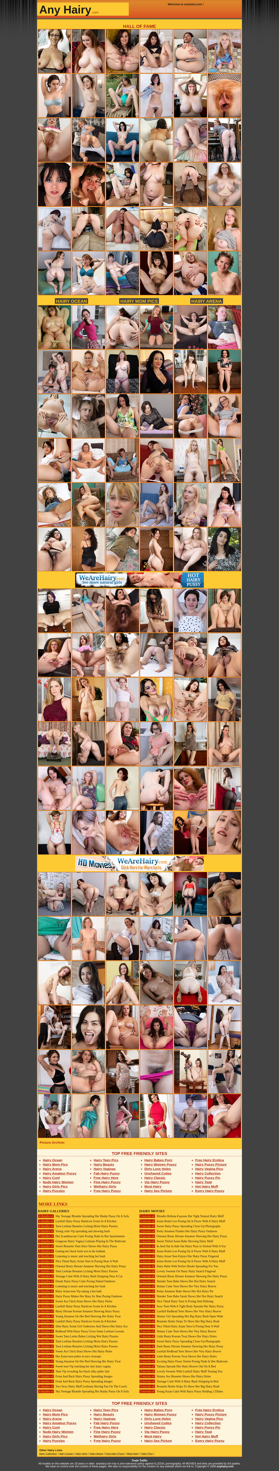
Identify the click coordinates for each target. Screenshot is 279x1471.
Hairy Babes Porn (158, 1160)
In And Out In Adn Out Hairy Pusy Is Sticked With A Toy (182, 1246)
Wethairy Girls (105, 1186)
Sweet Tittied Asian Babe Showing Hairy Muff (176, 1241)
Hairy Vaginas (105, 1169)
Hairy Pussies (54, 1191)
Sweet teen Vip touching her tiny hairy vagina (74, 1366)
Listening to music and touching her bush (71, 1256)
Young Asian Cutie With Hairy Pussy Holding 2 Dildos (181, 1391)
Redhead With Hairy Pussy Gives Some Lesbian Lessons (81, 1331)
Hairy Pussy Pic (207, 1178)
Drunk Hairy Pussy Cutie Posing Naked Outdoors (76, 1281)
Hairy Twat (203, 1182)
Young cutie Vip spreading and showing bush (74, 1231)
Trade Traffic (140, 1460)
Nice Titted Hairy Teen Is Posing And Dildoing (176, 1301)
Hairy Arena (206, 301)
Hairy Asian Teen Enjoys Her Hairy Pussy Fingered (179, 1256)
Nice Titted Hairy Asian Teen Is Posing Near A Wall (78, 1261)
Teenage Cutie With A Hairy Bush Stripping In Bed (178, 1381)
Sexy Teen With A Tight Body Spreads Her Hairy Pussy (181, 1306)
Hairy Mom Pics (139, 301)
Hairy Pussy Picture (211, 1164)
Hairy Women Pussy (161, 1164)
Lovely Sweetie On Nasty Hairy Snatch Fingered (177, 1271)
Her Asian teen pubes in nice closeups (69, 1356)
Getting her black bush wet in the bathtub (71, 1251)
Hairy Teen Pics (106, 1160)
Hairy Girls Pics (55, 1186)
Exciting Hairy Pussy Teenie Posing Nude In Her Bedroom (183, 1361)
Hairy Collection (208, 1173)
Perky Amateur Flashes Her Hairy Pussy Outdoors (178, 1231)
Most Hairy (153, 1186)
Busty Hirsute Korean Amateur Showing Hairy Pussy (79, 1311)
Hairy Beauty (104, 1164)
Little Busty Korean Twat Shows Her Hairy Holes (178, 1336)
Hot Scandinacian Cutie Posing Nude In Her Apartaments (81, 1236)
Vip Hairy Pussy (157, 1182)
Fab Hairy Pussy (107, 1173)
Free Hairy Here (106, 1178)
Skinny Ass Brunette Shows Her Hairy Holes (175, 1376)
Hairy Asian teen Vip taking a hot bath (70, 1291)
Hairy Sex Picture (158, 1191)
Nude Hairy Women (58, 1182)
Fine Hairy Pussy (107, 1182)
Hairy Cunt (51, 1178)
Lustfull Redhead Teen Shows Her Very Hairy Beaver (180, 1311)
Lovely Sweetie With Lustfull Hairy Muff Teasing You (180, 1371)
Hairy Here (81, 1453)
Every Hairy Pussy (210, 1191)
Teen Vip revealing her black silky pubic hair (74, 1371)
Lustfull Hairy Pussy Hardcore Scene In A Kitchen (77, 1221)
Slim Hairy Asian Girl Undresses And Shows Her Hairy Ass (83, 1326)
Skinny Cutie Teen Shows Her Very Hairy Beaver (177, 1286)
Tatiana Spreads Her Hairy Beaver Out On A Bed (177, 1366)
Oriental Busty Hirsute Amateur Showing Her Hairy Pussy (82, 1266)
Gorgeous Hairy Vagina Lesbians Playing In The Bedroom (82, 1241)
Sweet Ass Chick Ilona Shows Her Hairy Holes (75, 1301)
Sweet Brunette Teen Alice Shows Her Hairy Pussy (77, 1246)
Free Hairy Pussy (107, 1191)
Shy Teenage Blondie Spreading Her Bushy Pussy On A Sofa (83, 1216)
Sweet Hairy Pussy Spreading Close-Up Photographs (179, 1226)
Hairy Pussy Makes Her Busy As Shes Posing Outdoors (80, 1296)
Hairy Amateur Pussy (60, 1173)
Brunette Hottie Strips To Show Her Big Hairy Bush (179, 1321)
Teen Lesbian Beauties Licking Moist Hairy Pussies (78, 1226)
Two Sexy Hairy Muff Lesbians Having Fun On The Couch (82, 1386)
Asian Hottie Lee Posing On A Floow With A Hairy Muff (182, 1221)
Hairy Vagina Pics (209, 1169)
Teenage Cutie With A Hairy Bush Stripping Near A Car (80, 1276)
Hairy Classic (155, 1178)
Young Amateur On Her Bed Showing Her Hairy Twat (79, 1316)
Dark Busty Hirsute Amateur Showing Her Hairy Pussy (181, 1346)
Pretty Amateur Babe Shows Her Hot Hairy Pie (176, 1291)
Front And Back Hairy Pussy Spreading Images (75, 1376)
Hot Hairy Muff (206, 1186)
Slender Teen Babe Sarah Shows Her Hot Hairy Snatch (181, 1296)
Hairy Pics (147, 1453)
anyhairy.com (225, 1466)
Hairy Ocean (71, 301)
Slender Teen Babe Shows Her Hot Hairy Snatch (177, 1281)
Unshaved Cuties (158, 1173)
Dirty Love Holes (158, 1169)
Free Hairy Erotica (209, 1160)
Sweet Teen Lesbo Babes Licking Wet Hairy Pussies (78, 1336)
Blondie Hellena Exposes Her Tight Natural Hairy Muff (181, 1216)
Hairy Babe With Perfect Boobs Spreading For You (178, 1266)
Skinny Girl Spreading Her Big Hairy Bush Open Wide (181, 1316)
